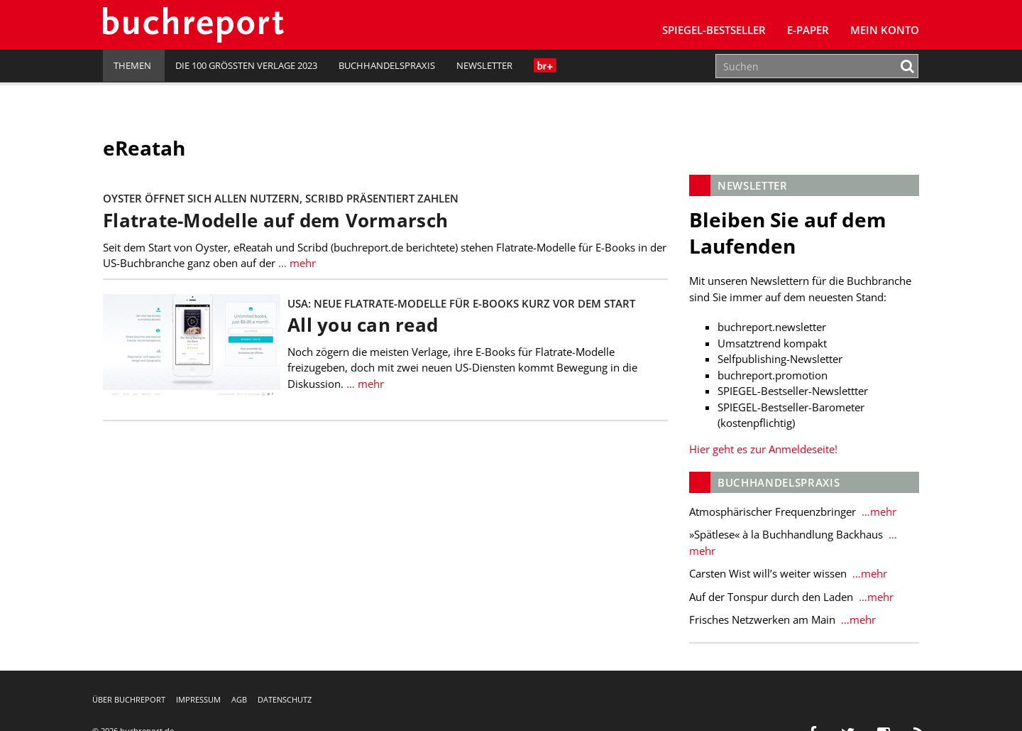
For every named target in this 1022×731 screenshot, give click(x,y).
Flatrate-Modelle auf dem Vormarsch (275, 220)
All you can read (362, 325)
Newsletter (484, 65)
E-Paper (808, 30)
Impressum (198, 699)
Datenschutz (285, 699)
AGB (239, 699)
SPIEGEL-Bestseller (714, 30)
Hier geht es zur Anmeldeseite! (763, 449)
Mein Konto (884, 30)
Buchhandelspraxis (387, 65)
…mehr (877, 511)
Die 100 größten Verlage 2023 (246, 65)
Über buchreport (128, 699)
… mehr (295, 263)
